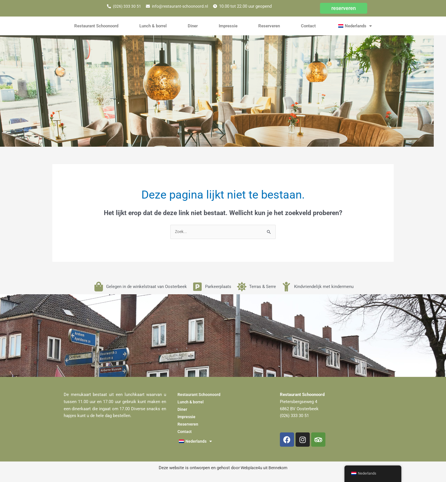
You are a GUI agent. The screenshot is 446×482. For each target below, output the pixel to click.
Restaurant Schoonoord (96, 25)
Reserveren (269, 25)
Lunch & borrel (153, 25)
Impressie (228, 25)
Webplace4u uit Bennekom (263, 468)
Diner (193, 25)
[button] (354, 25)
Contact (308, 25)
